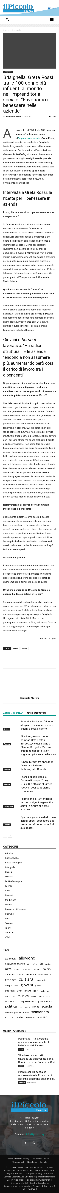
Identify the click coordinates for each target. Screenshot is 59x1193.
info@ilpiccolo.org (35, 1134)
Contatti (43, 1162)
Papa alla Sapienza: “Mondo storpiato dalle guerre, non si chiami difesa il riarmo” (37, 725)
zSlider (8, 937)
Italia (7, 890)
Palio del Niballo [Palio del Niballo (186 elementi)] (12, 1001)
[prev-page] (5, 836)
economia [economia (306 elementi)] (41, 980)
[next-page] (10, 836)
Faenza (7, 744)
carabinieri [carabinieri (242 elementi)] (10, 974)
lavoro (24, 648)
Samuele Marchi (13, 116)
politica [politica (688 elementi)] (11, 1006)
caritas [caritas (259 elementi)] (20, 974)
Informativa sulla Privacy (18, 1158)
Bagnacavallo (12, 857)
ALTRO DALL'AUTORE (36, 713)
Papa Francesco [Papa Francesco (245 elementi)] (28, 1001)
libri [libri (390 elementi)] (35, 990)
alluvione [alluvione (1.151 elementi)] (27, 958)
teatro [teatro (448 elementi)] (19, 1017)
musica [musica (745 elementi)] (23, 995)
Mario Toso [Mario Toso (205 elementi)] (10, 996)
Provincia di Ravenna (15, 909)
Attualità (9, 853)
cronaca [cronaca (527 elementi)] (10, 980)
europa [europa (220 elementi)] (8, 985)
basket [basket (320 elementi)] (36, 969)
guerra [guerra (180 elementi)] (38, 986)
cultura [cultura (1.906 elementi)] (26, 979)
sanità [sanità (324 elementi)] (35, 1006)
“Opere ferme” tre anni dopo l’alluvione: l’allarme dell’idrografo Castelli (36, 765)
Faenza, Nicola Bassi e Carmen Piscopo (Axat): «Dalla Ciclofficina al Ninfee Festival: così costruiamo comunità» (36, 784)
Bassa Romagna (13, 862)
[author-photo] (29, 693)
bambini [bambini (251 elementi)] (26, 969)
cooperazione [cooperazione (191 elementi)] (44, 974)
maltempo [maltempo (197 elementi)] (45, 991)
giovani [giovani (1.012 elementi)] (26, 985)
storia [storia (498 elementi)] (9, 1017)
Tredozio (9, 932)
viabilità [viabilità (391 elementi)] (42, 1017)
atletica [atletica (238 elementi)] (17, 969)
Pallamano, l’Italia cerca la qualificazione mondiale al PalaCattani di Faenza (33, 1042)
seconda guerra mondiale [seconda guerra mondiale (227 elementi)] (17, 1012)
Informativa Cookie (40, 1158)
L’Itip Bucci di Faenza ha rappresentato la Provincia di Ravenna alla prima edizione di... (37, 1075)
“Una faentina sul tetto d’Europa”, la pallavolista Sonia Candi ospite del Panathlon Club (36, 1059)
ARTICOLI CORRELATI (13, 713)
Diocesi (9, 876)
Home (6, 30)
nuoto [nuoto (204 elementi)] (41, 996)
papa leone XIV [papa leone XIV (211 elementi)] (45, 1001)
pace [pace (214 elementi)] (48, 996)
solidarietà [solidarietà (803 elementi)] (40, 1011)
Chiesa (6, 729)
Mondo (8, 904)
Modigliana (10, 899)
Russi (7, 918)
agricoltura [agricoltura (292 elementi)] (11, 958)
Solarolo (9, 923)
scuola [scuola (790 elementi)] (47, 1006)
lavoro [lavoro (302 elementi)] (28, 990)
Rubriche (9, 913)
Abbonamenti (18, 1162)
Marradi (9, 895)
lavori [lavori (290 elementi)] (19, 990)
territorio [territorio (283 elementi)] (30, 1017)
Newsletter (32, 1162)
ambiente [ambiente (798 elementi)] (35, 963)
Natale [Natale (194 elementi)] (33, 996)
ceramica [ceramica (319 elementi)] (31, 974)
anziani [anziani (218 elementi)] (48, 964)
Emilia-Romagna (13, 881)
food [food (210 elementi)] (16, 985)
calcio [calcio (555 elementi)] (47, 969)
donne (15, 648)
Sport (8, 927)
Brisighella (16, 30)
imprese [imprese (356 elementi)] (10, 990)
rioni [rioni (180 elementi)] (21, 1007)
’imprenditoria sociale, (29, 138)
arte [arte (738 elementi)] (8, 969)
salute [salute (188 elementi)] (27, 1007)
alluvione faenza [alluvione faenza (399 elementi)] (15, 963)
